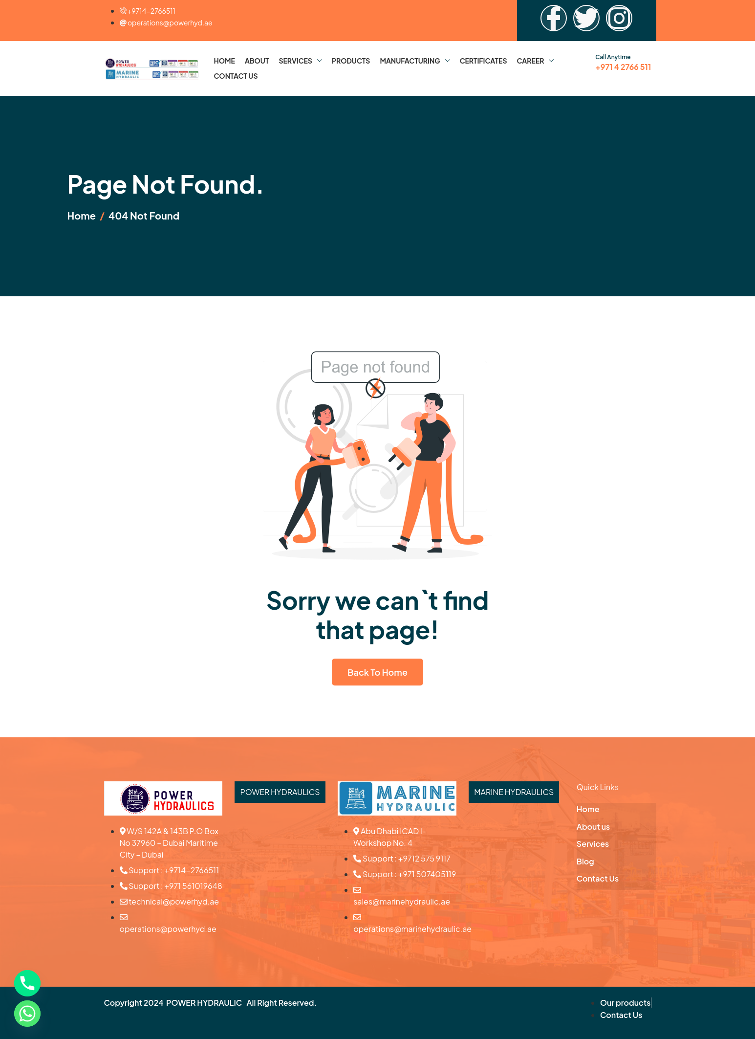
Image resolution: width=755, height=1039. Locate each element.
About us (593, 826)
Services (300, 60)
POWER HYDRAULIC (204, 1002)
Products (351, 60)
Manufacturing (415, 60)
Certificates (483, 60)
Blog (585, 861)
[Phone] (27, 983)
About (257, 60)
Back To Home (377, 672)
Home (224, 60)
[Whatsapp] (27, 1013)
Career (535, 60)
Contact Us (236, 75)
